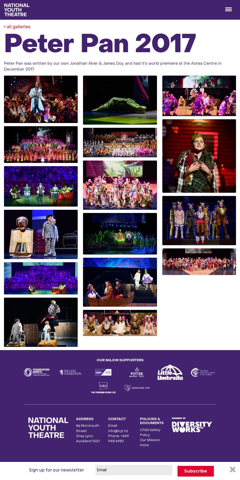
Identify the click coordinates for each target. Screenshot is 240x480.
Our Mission (150, 440)
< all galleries (17, 27)
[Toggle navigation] (228, 10)
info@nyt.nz (118, 431)
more (144, 445)
